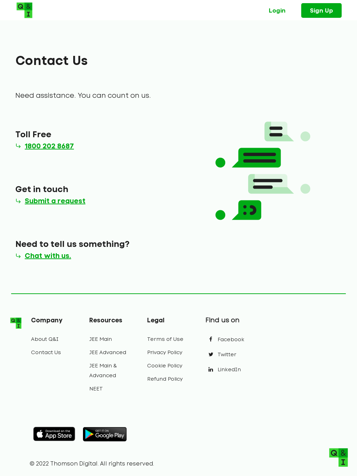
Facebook (224, 339)
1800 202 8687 (49, 146)
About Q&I (45, 339)
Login (277, 10)
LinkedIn (223, 369)
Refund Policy (165, 378)
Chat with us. (48, 255)
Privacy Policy (164, 352)
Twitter (220, 354)
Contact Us (46, 352)
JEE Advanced (107, 352)
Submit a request (55, 200)
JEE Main (100, 339)
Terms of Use (165, 339)
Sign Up (321, 10)
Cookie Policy (164, 365)
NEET (96, 388)
